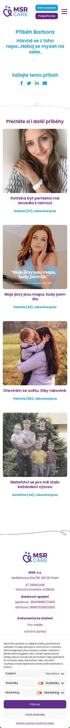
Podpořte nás (46, 15)
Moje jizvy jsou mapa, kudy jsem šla (35, 296)
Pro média (35, 625)
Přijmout (35, 704)
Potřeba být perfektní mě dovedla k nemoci (35, 200)
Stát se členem (46, 7)
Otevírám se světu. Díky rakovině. (35, 390)
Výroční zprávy (35, 631)
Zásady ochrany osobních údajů (35, 723)
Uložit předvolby (35, 714)
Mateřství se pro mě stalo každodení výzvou (35, 484)
